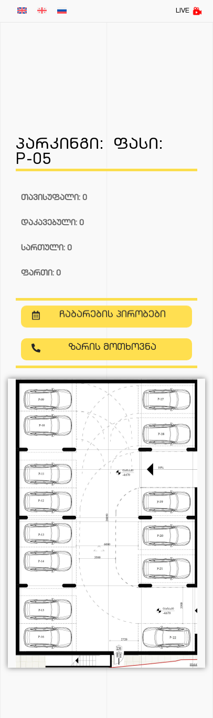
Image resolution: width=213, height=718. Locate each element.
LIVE (189, 11)
